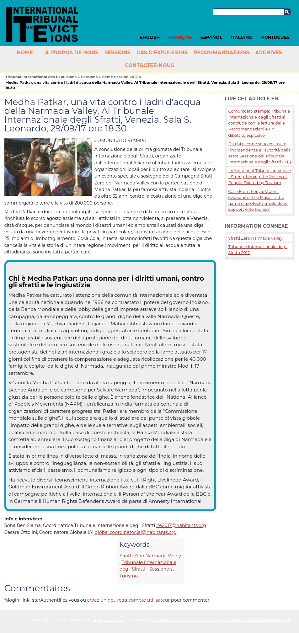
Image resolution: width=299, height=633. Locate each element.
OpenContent (108, 619)
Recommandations (221, 53)
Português (275, 37)
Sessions (117, 53)
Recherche (287, 12)
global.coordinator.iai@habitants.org (136, 532)
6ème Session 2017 (120, 77)
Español (211, 37)
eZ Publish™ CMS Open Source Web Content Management (222, 619)
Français (180, 37)
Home (25, 53)
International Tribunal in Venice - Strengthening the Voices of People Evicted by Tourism (259, 176)
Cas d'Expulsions (161, 53)
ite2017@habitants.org (181, 525)
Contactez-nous (149, 65)
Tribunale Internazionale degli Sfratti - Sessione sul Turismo (148, 569)
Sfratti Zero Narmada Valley (150, 556)
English (150, 37)
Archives (268, 53)
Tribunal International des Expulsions (41, 77)
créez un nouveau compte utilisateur (128, 600)
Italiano (242, 37)
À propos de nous (72, 53)
